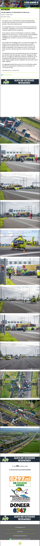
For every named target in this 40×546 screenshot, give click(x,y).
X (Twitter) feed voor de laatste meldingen (20, 469)
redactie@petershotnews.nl (20, 535)
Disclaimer (20, 531)
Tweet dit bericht (7, 75)
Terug (38, 456)
